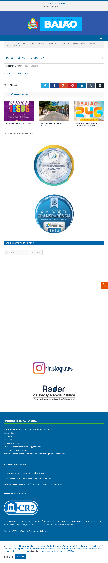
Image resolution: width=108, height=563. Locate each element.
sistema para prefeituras (38, 532)
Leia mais (33, 551)
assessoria (69, 532)
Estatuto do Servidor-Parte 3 (17, 84)
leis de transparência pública (48, 535)
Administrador (13, 77)
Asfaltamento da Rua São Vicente (18, 489)
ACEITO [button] (20, 556)
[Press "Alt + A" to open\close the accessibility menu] (104, 285)
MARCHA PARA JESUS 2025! (53, 6)
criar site (20, 532)
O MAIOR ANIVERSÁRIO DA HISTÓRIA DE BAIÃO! (88, 135)
